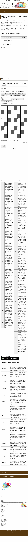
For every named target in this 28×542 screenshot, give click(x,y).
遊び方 (2, 525)
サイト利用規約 (3, 520)
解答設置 (2, 512)
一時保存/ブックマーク (6, 101)
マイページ (25, 0)
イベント (2, 508)
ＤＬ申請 (2, 511)
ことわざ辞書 (3, 519)
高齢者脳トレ (3, 524)
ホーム (2, 500)
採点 (3, 146)
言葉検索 (2, 509)
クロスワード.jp (8, 4)
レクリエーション (4, 523)
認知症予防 (3, 521)
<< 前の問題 (3, 88)
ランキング (3, 510)
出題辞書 (2, 515)
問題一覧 (2, 501)
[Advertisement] (14, 62)
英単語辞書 (3, 516)
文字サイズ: (4, 99)
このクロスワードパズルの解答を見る (10, 140)
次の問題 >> (24, 142)
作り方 (2, 505)
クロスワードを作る (4, 504)
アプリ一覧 (3, 506)
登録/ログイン (17, 0)
